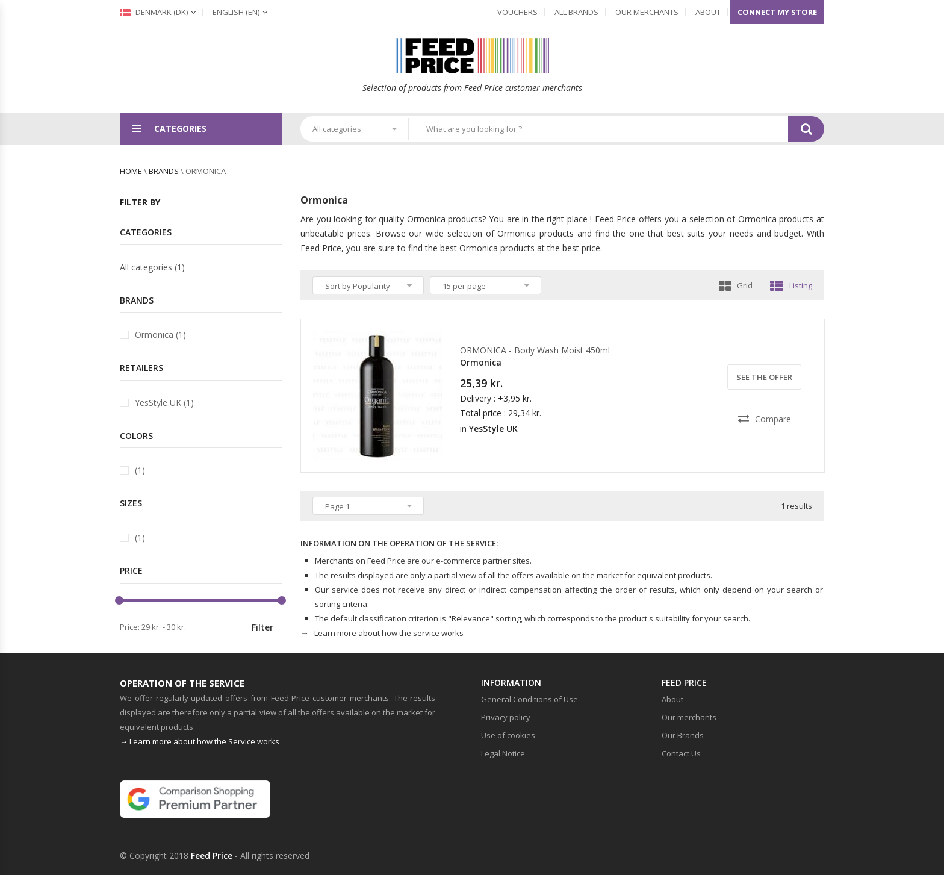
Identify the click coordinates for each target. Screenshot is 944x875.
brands (164, 171)
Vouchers (517, 12)
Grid (736, 285)
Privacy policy (505, 717)
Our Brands (683, 735)
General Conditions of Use (529, 699)
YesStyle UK (493, 428)
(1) (140, 470)
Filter (262, 627)
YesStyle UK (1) (164, 402)
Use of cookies (508, 735)
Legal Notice (503, 753)
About (708, 12)
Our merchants (646, 12)
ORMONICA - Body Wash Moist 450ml (535, 350)
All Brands (576, 12)
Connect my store (777, 12)
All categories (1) (152, 267)
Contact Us (681, 753)
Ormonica (481, 362)
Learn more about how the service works (389, 632)
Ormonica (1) (160, 334)
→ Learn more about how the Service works (199, 741)
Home (131, 171)
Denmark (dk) (154, 12)
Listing (791, 285)
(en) (236, 12)
